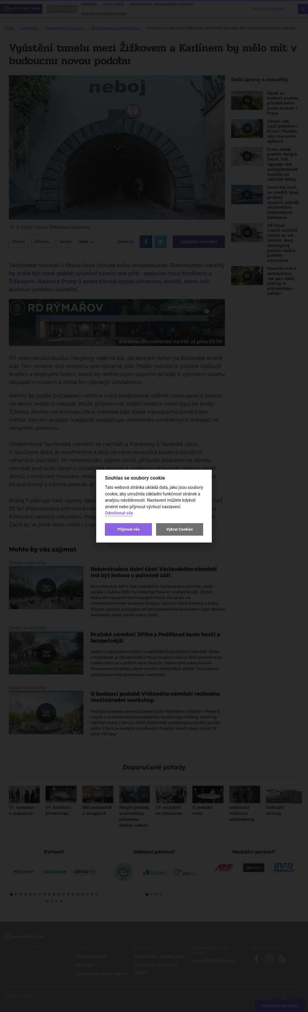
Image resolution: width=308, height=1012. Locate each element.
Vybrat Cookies (179, 529)
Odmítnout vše (119, 513)
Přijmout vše (128, 529)
